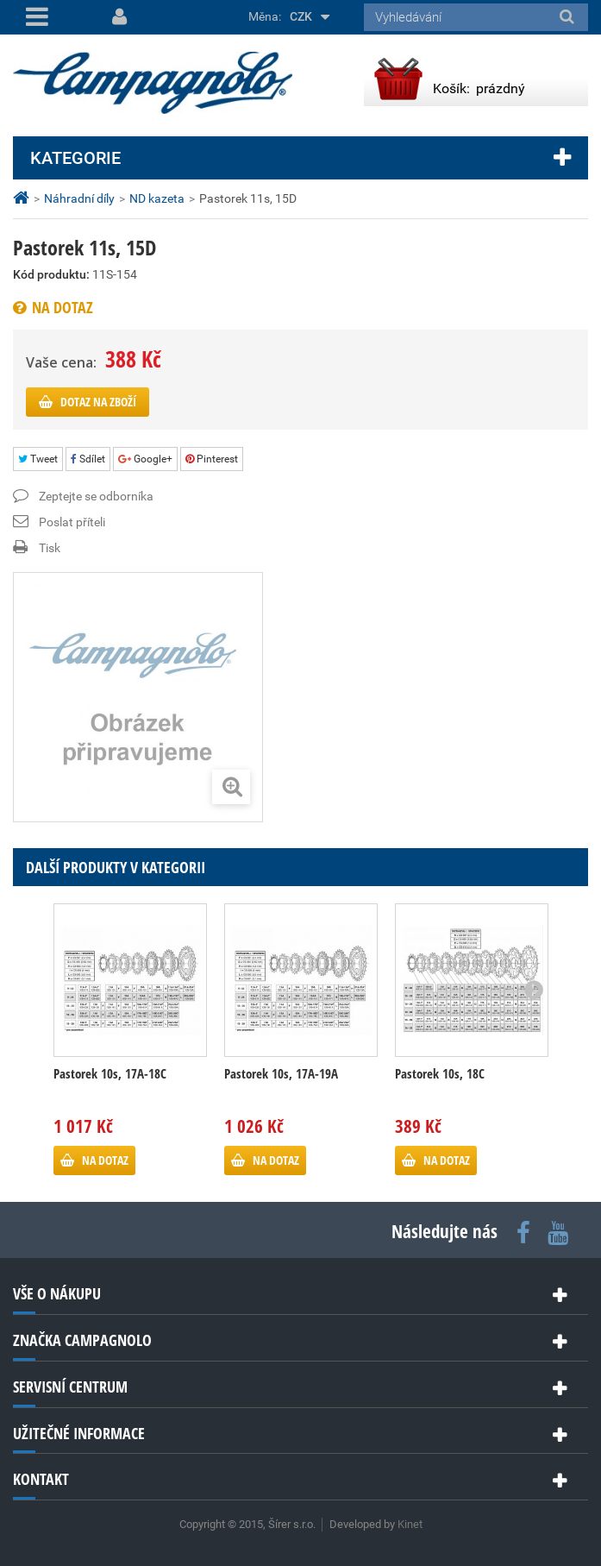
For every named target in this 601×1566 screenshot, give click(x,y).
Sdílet (88, 459)
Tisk (49, 548)
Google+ (145, 459)
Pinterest (211, 459)
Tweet (38, 459)
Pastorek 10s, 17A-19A (281, 1073)
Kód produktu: (51, 274)
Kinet (410, 1524)
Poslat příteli (72, 522)
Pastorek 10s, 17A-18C (109, 1073)
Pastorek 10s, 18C (440, 1073)
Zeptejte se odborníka (96, 496)
